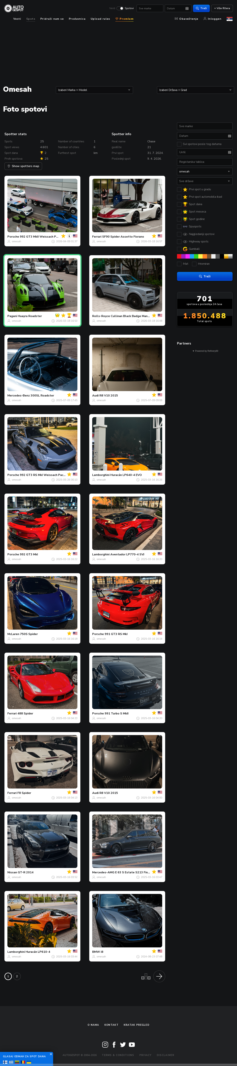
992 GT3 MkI (29, 554)
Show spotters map (23, 166)
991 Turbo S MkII (116, 713)
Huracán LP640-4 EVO (126, 475)
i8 (102, 952)
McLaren (13, 634)
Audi (95, 396)
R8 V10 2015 (108, 396)
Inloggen (212, 19)
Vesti (112, 8)
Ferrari (96, 237)
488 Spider (25, 713)
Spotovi (128, 8)
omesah (16, 241)
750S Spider (29, 634)
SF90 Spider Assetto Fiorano (123, 237)
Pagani (12, 316)
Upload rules (100, 19)
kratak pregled (136, 1025)
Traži (201, 8)
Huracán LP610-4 (38, 952)
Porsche (13, 237)
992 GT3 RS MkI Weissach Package (45, 475)
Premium (124, 19)
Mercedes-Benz (18, 396)
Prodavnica (77, 19)
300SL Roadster (42, 396)
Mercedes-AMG (103, 872)
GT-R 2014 (26, 872)
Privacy (145, 1055)
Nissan (12, 872)
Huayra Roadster (30, 316)
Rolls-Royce (101, 316)
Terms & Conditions (118, 1055)
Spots (30, 19)
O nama (93, 1025)
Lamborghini (101, 475)
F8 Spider (24, 793)
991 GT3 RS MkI (116, 634)
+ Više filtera (222, 8)
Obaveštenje (186, 19)
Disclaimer (165, 1055)
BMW (96, 952)
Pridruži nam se (52, 19)
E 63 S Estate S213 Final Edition (138, 872)
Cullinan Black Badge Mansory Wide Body (140, 316)
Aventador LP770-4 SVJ (127, 554)
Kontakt (111, 1025)
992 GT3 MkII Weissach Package (43, 237)
